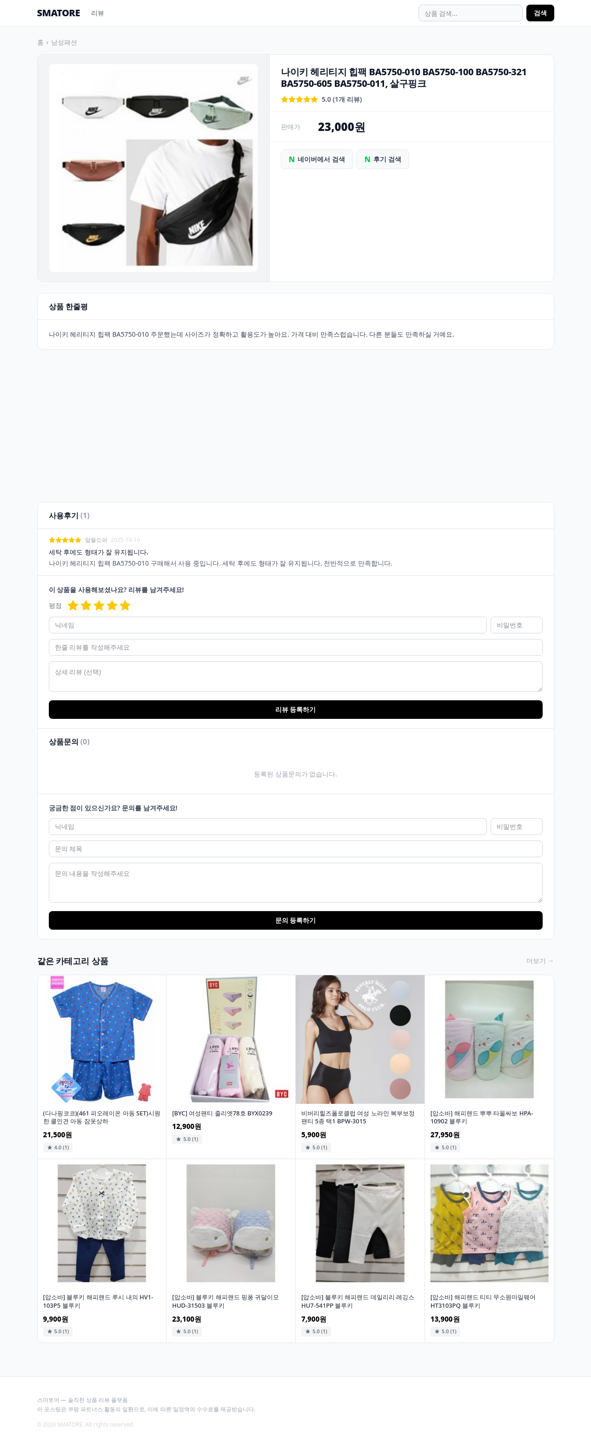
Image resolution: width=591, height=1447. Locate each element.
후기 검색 (383, 159)
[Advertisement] (295, 420)
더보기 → (540, 960)
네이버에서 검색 (317, 159)
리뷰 (97, 12)
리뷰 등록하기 (295, 709)
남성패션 (64, 42)
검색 (540, 12)
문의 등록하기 (295, 920)
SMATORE (58, 13)
